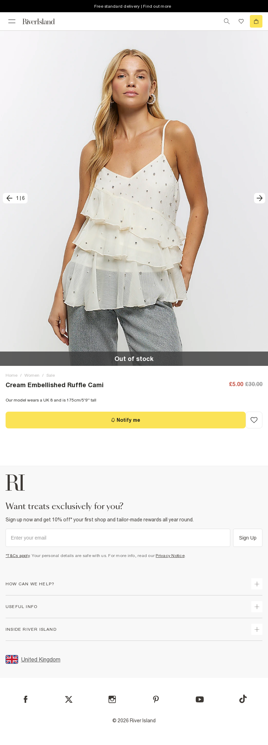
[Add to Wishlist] (254, 420)
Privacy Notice (170, 555)
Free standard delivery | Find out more (132, 6)
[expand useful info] (256, 606)
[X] (69, 699)
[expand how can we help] (256, 584)
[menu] (12, 21)
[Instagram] (112, 699)
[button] (134, 198)
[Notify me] (126, 420)
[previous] (15, 198)
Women (31, 375)
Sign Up (247, 538)
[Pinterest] (156, 699)
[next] (259, 198)
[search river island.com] (227, 21)
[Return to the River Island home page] (43, 21)
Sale (50, 375)
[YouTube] (199, 699)
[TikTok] (243, 699)
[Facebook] (25, 699)
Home (11, 375)
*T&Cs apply (18, 555)
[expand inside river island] (256, 629)
